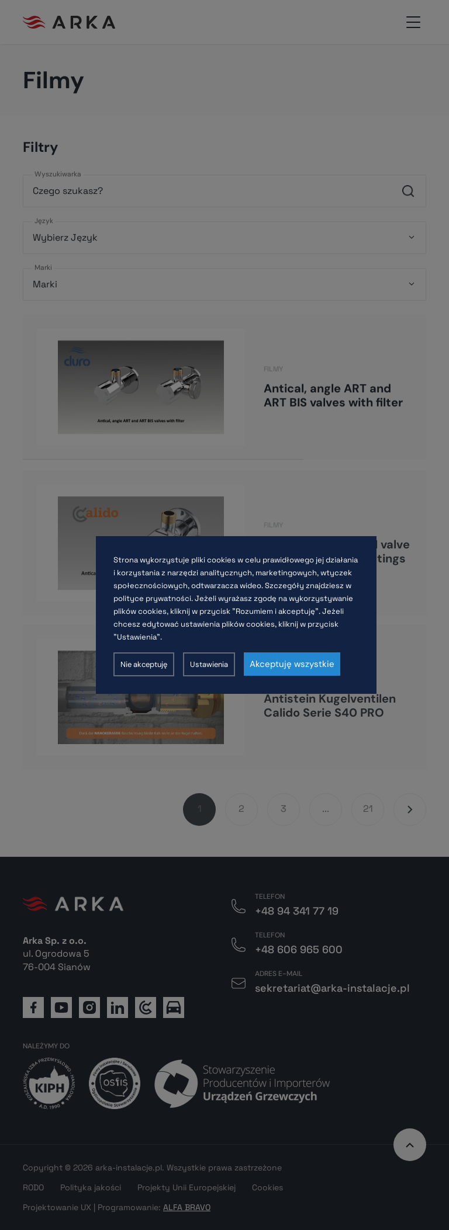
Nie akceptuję (143, 664)
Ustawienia (209, 664)
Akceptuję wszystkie (292, 664)
